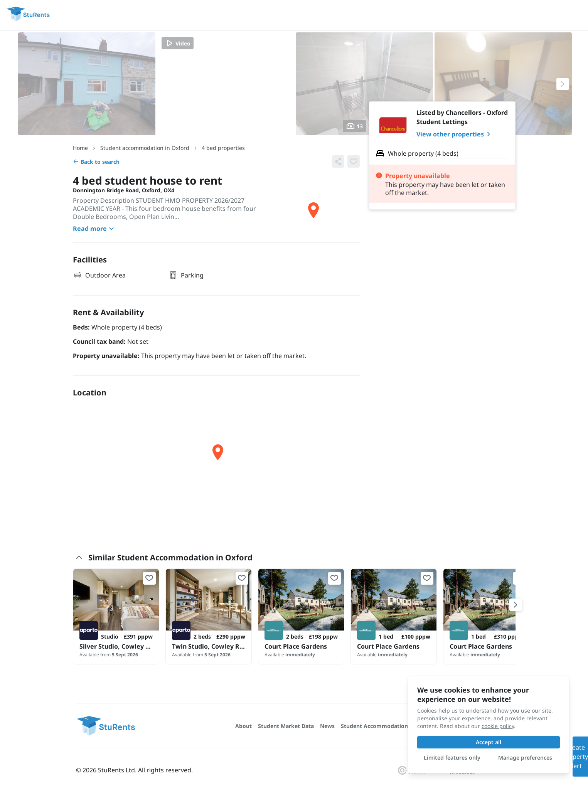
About (243, 726)
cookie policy (498, 726)
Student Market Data (286, 726)
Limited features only (452, 757)
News (327, 726)
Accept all (488, 742)
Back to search (96, 161)
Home (80, 147)
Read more (94, 228)
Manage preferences (525, 757)
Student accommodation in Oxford (144, 147)
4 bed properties (223, 147)
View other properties (454, 134)
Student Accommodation (374, 726)
